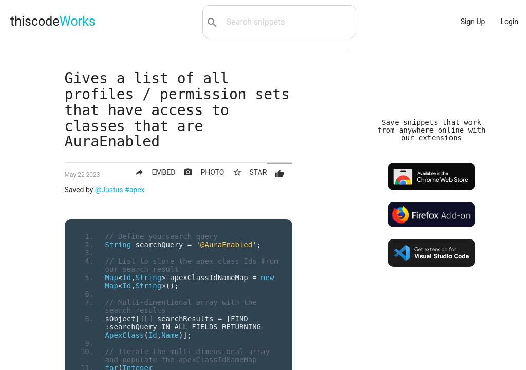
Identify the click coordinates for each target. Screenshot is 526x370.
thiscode (53, 21)
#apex (134, 190)
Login (509, 21)
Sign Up (473, 21)
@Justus (109, 190)
